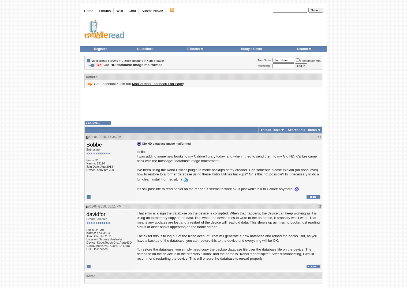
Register (100, 49)
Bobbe (94, 145)
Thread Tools (270, 130)
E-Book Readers (132, 60)
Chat (132, 11)
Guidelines (145, 49)
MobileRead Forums (104, 60)
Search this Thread (302, 130)
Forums (105, 11)
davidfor (96, 214)
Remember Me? (309, 60)
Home (89, 11)
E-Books (195, 49)
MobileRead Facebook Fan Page (157, 84)
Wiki (119, 11)
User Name (264, 60)
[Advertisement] (203, 105)
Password (263, 65)
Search (304, 49)
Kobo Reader (155, 60)
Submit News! (152, 11)
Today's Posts (251, 49)
